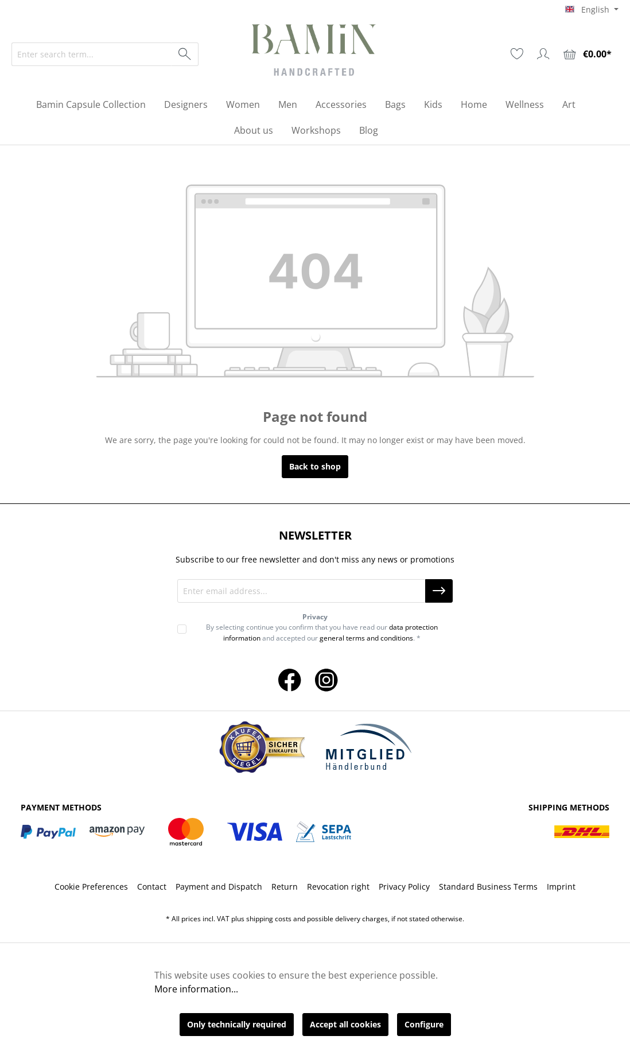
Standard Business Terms (488, 886)
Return (284, 886)
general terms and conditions (366, 638)
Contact (151, 886)
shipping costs (268, 919)
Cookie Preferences (91, 886)
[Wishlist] (517, 54)
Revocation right (338, 886)
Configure (424, 1024)
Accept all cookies (345, 1024)
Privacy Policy (404, 886)
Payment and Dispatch (219, 886)
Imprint (561, 886)
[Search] (185, 54)
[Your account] (543, 54)
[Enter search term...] (91, 54)
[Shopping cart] (588, 54)
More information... (196, 989)
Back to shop (315, 466)
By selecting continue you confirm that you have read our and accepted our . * (322, 632)
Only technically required (236, 1024)
